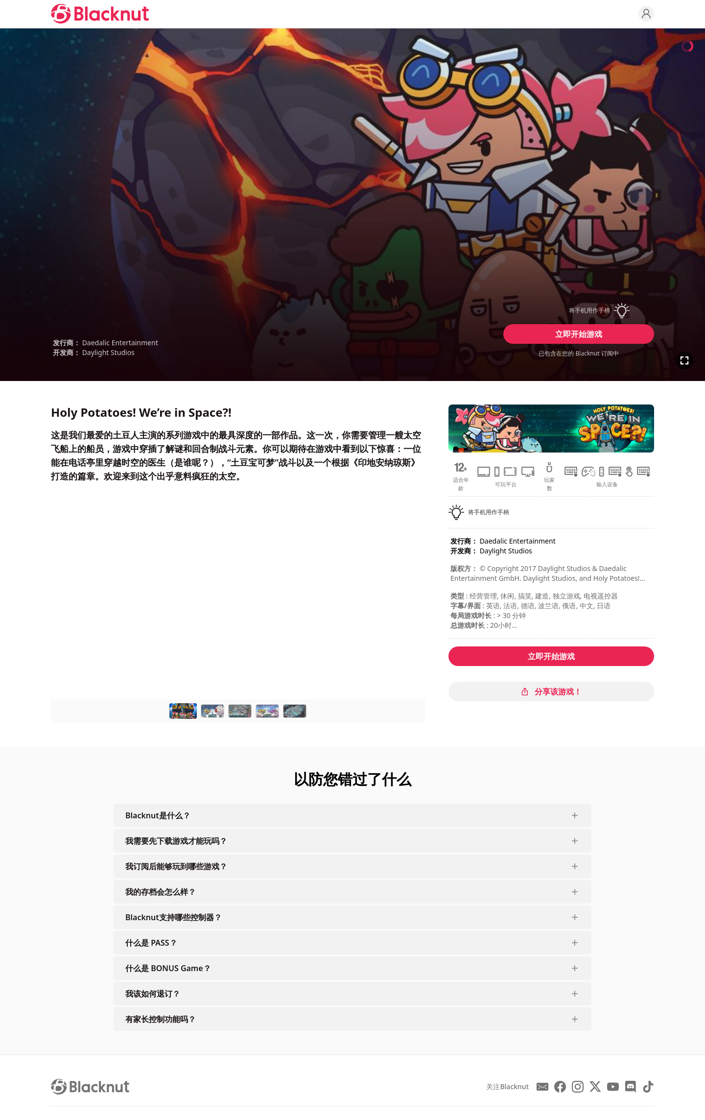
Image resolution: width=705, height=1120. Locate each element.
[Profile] (646, 14)
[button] (579, 310)
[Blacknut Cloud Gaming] (100, 14)
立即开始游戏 (578, 334)
